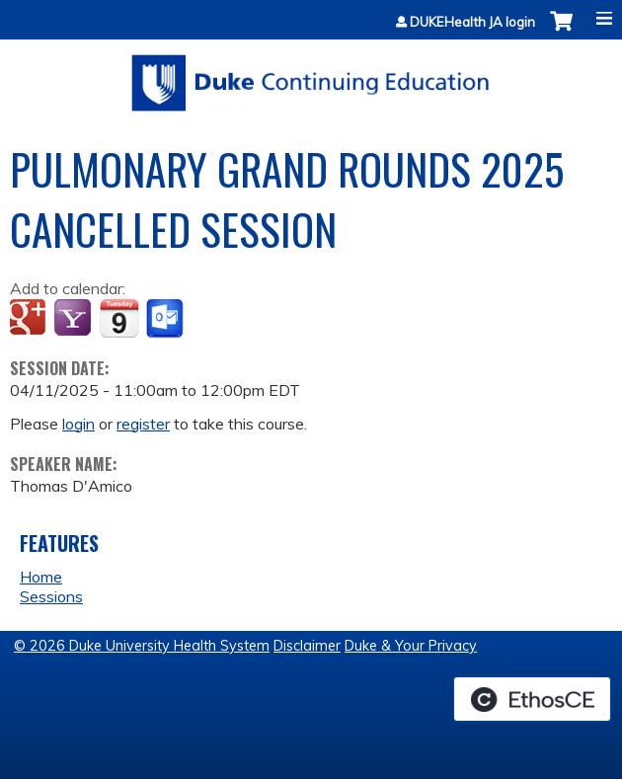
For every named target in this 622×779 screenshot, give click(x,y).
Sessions (51, 596)
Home (41, 576)
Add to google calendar (30, 319)
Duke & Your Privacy (411, 646)
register (143, 423)
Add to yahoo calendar (74, 319)
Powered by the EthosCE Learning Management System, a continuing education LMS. (532, 699)
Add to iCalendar (119, 318)
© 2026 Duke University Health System (142, 646)
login (78, 423)
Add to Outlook (166, 319)
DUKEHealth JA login (472, 22)
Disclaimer (307, 646)
